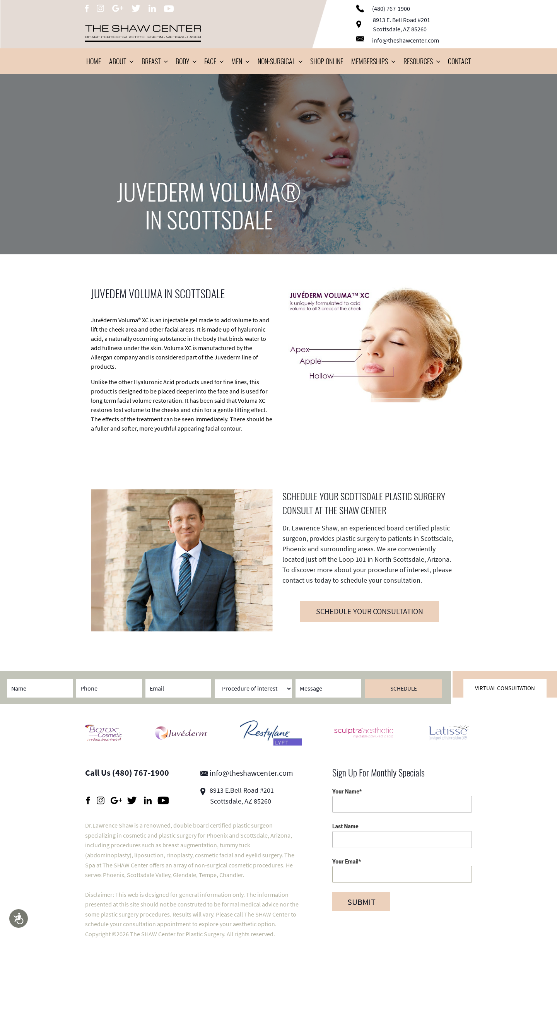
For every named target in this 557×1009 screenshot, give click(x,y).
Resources (421, 61)
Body (186, 61)
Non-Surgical (280, 61)
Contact (459, 61)
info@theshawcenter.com (397, 40)
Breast (154, 61)
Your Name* (402, 800)
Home (93, 61)
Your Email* (402, 871)
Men (240, 61)
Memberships (373, 61)
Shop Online (326, 61)
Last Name (402, 835)
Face (213, 61)
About (121, 61)
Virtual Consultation (505, 688)
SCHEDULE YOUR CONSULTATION (369, 611)
